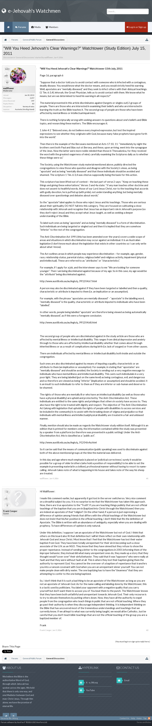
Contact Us (124, 718)
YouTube (87, 690)
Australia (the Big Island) (24, 109)
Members (53, 27)
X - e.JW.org (88, 682)
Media (37, 27)
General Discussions (25, 57)
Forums (22, 27)
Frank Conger (10, 511)
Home (8, 27)
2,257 (32, 98)
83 (33, 104)
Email (123, 680)
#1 (147, 478)
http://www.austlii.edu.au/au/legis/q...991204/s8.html (68, 322)
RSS (149, 718)
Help (133, 718)
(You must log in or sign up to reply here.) (132, 641)
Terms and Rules (144, 722)
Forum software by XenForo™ (24, 722)
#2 (147, 630)
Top (144, 718)
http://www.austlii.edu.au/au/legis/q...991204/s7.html (68, 281)
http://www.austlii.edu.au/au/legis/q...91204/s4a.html (68, 442)
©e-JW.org (13, 718)
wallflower (48, 57)
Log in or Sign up (136, 27)
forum (3, 718)
